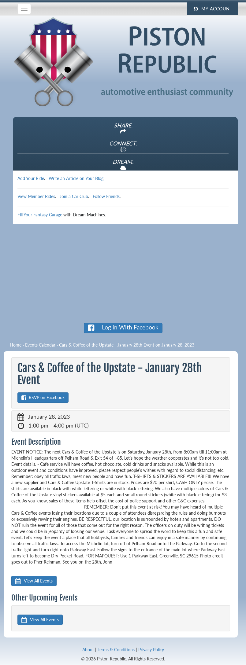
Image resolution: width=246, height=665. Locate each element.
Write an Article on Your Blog (76, 178)
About (88, 649)
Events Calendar (40, 344)
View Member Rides (36, 196)
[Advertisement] (123, 273)
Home (15, 344)
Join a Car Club (74, 196)
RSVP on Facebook (43, 397)
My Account (212, 8)
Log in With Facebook (123, 327)
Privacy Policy (151, 649)
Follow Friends (106, 196)
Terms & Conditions (116, 649)
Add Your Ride (30, 178)
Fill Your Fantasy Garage (39, 214)
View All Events (34, 580)
